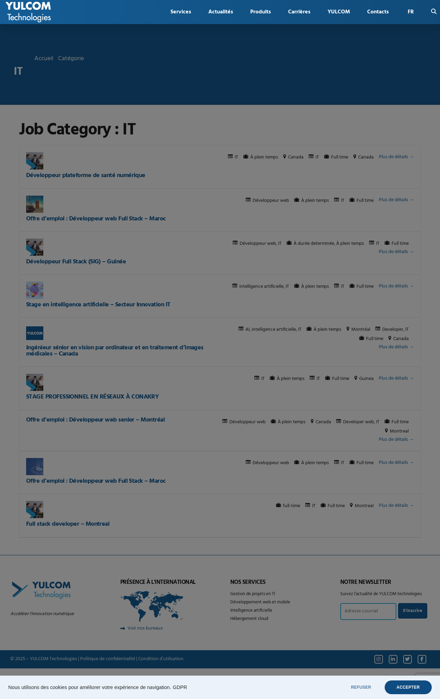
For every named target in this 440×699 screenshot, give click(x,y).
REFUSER (361, 687)
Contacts (378, 12)
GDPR (180, 687)
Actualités (220, 12)
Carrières (299, 12)
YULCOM (339, 12)
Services (180, 12)
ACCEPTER (408, 687)
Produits (260, 12)
